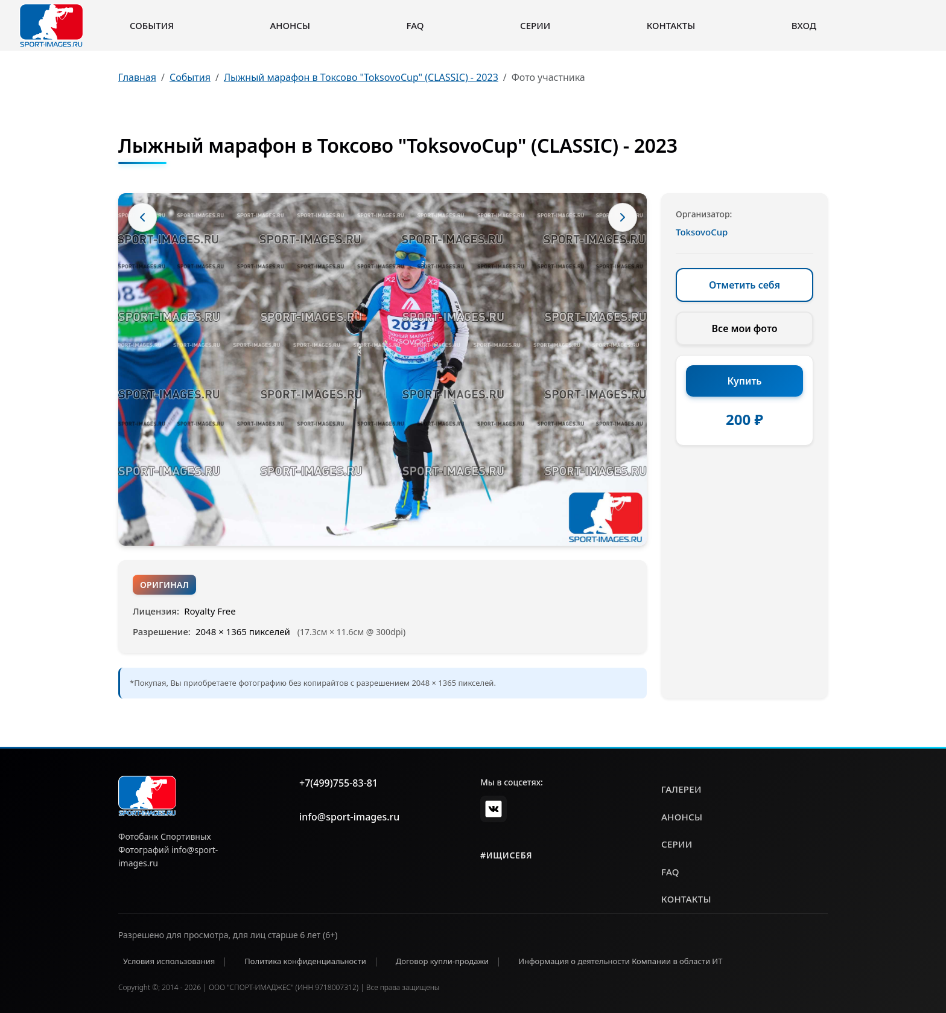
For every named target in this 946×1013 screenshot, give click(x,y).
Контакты (671, 25)
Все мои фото (745, 328)
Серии (535, 25)
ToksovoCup (702, 232)
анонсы (681, 817)
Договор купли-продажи (442, 961)
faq (670, 872)
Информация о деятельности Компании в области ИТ (620, 961)
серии (677, 844)
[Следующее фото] (622, 217)
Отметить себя (744, 285)
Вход (804, 25)
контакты (686, 899)
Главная (137, 77)
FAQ (415, 25)
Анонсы (290, 25)
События (152, 25)
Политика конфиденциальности (305, 961)
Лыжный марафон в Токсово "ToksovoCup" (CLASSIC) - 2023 (361, 77)
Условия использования (169, 961)
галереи (681, 789)
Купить (745, 381)
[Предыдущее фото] (142, 217)
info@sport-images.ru (349, 816)
